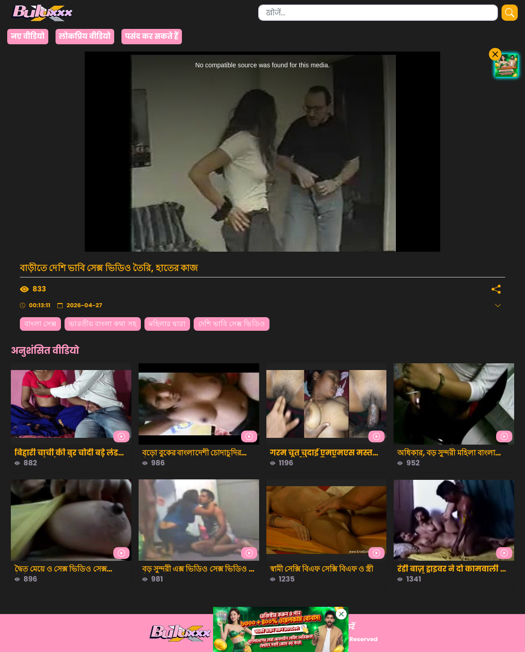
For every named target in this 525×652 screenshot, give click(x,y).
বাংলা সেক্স (40, 324)
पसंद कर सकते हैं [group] (151, 36)
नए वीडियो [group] (28, 36)
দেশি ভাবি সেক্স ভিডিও (231, 324)
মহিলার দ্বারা (167, 324)
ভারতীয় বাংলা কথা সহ (102, 324)
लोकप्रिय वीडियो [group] (85, 36)
